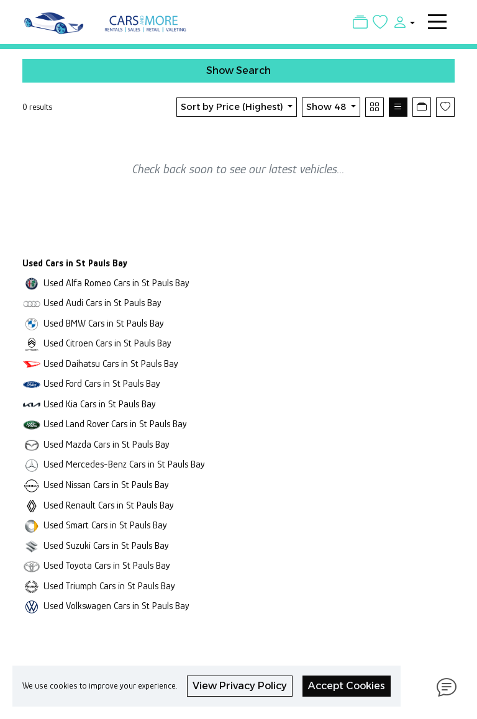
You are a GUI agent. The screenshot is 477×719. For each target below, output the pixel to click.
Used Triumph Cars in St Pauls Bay (109, 586)
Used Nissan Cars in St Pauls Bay (106, 484)
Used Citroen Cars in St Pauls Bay (107, 343)
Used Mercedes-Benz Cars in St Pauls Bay (124, 464)
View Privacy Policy (240, 686)
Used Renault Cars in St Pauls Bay (108, 505)
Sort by (233, 106)
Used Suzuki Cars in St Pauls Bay (106, 545)
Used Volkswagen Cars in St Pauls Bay (116, 605)
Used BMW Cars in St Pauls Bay (103, 323)
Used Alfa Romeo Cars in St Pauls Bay (116, 283)
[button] (401, 22)
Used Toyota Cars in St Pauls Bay (106, 565)
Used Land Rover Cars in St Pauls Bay (115, 423)
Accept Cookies (346, 686)
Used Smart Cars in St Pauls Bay (105, 525)
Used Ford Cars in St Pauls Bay (101, 383)
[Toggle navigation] (437, 21)
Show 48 (327, 106)
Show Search (238, 70)
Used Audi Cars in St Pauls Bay (102, 302)
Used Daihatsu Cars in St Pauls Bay (110, 363)
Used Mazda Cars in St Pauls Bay (106, 444)
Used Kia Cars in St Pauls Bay (99, 404)
